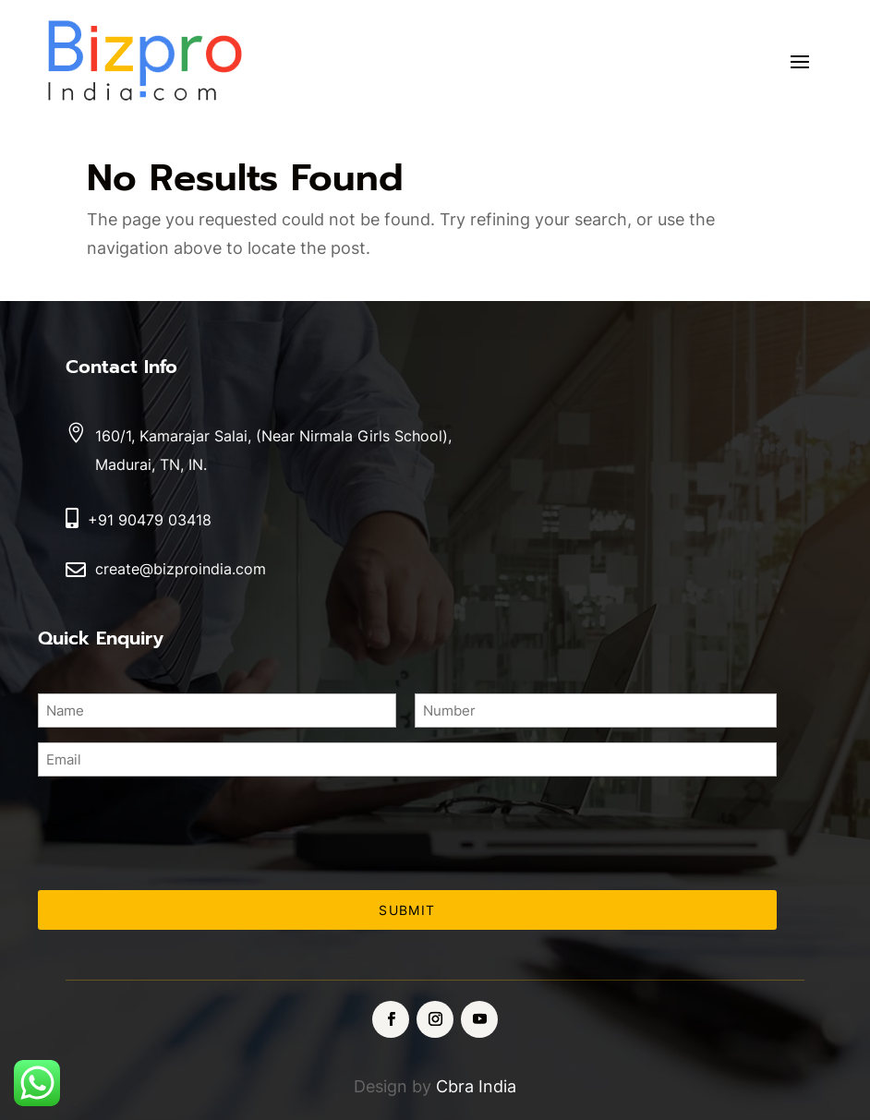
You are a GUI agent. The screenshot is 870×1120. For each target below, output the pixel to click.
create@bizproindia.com (180, 569)
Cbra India (476, 1086)
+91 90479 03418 (149, 520)
